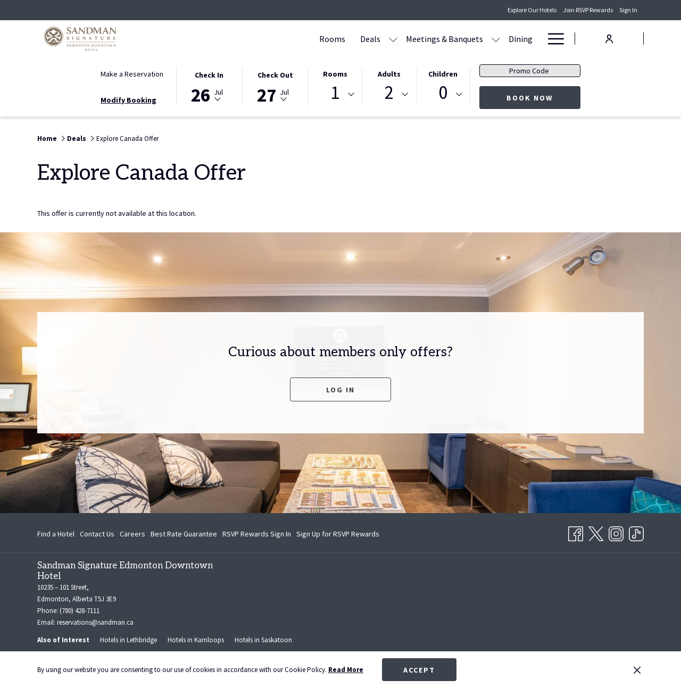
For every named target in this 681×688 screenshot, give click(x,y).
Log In (340, 390)
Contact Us (97, 534)
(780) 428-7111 (79, 610)
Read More (345, 669)
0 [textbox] (442, 92)
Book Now (543, 98)
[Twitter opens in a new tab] (595, 531)
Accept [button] (419, 670)
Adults (389, 74)
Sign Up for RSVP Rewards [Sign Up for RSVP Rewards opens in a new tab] (337, 535)
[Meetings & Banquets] (382, 38)
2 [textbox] (389, 92)
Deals (76, 138)
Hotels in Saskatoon (263, 639)
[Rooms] (269, 38)
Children (443, 74)
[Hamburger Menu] (552, 38)
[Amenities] (503, 38)
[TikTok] (636, 531)
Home (47, 138)
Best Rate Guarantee (184, 534)
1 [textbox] (334, 92)
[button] (209, 86)
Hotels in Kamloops (196, 639)
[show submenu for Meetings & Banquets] (433, 38)
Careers (132, 534)
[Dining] (457, 38)
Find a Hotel (55, 534)
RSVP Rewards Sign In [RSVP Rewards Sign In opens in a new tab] (256, 535)
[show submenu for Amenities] (534, 38)
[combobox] (335, 94)
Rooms (335, 74)
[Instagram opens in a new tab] (616, 531)
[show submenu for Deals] (330, 38)
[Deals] (307, 38)
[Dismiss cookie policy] (637, 670)
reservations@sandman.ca (95, 622)
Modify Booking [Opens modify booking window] (128, 100)
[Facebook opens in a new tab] (575, 531)
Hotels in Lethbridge (128, 639)
